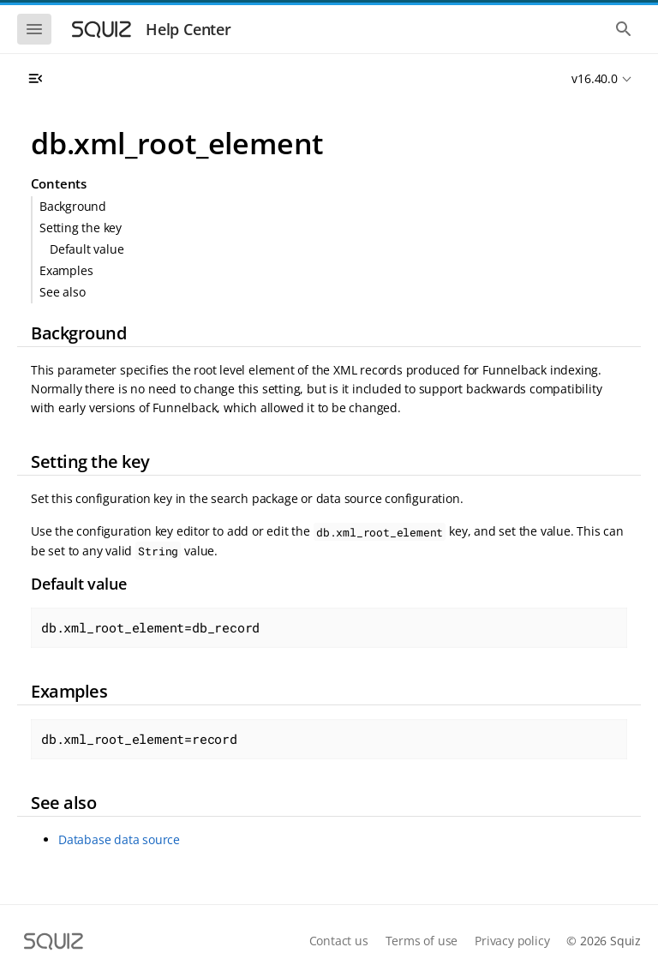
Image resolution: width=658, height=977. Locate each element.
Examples (66, 270)
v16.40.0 (594, 78)
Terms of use (422, 940)
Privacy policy (512, 940)
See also (62, 292)
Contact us (338, 940)
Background (72, 206)
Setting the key (80, 227)
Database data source (119, 839)
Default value (86, 249)
